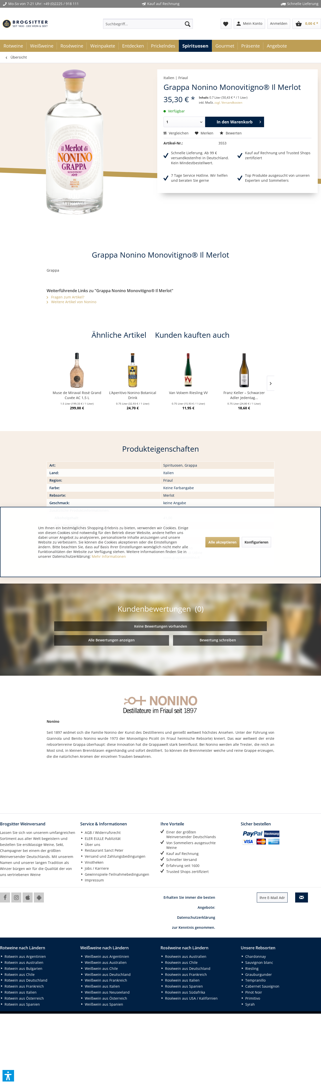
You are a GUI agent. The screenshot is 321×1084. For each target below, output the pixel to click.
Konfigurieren (256, 541)
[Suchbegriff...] (148, 24)
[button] (8, 1075)
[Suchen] (187, 24)
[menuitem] (148, 24)
